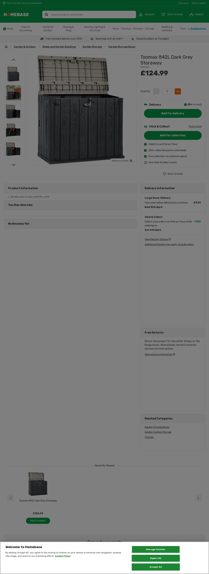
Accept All (156, 567)
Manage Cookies (155, 549)
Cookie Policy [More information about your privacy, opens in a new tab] (63, 556)
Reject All (155, 558)
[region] (104, 558)
